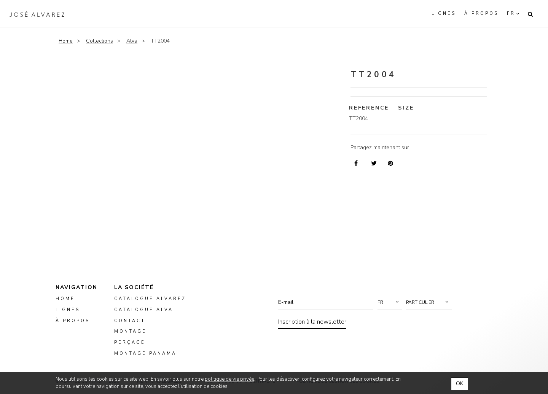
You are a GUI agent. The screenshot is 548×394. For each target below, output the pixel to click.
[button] (390, 302)
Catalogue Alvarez (150, 299)
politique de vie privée (229, 379)
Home (66, 40)
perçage (129, 342)
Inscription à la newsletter (312, 322)
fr (511, 13)
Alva (131, 40)
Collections (99, 40)
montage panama (145, 353)
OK (459, 383)
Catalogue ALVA (143, 310)
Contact (129, 321)
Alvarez (37, 13)
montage (130, 332)
